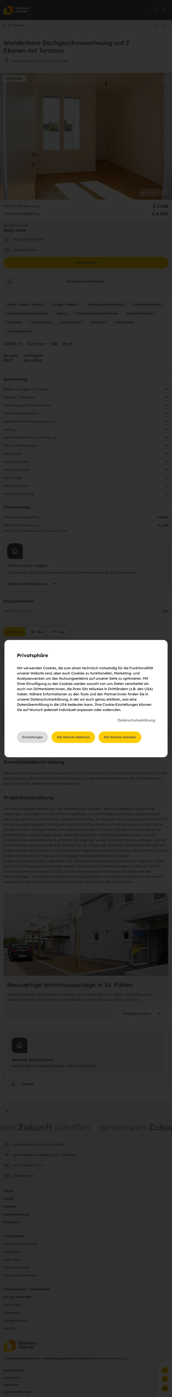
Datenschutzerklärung (136, 720)
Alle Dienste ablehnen (73, 737)
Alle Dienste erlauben (120, 737)
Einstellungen (32, 737)
